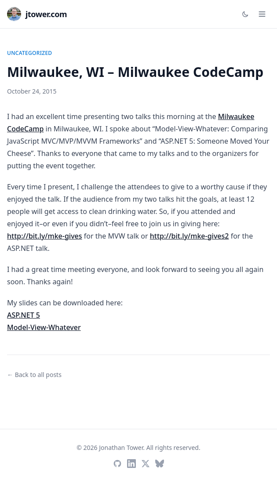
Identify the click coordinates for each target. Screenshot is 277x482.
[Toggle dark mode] (245, 14)
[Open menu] (262, 14)
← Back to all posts (34, 374)
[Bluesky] (159, 463)
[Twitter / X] (145, 463)
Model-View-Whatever (44, 327)
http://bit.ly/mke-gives (44, 236)
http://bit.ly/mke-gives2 (189, 236)
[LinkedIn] (131, 463)
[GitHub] (117, 463)
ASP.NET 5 (23, 315)
